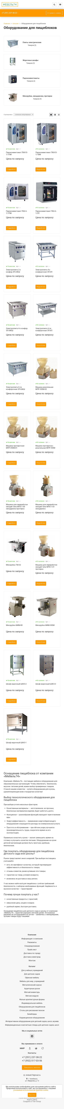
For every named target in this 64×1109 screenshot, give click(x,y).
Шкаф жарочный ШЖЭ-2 (16, 684)
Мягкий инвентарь (32, 992)
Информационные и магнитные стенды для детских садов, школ (32, 1025)
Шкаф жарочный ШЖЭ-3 (45, 684)
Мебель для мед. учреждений (32, 981)
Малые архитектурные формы (32, 999)
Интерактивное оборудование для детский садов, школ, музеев (32, 1021)
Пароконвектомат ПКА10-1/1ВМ (46, 153)
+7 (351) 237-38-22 (9, 13)
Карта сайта (32, 1100)
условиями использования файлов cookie (30, 1090)
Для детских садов (32, 974)
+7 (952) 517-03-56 (32, 1060)
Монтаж (32, 960)
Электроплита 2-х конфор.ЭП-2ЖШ (13, 271)
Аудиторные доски (32, 989)
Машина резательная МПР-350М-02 (44, 388)
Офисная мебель (32, 978)
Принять (32, 1095)
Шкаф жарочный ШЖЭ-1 (16, 743)
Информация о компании (32, 939)
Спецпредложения (32, 946)
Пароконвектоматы (31, 78)
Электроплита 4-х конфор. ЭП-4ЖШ (17, 329)
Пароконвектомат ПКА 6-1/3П (45, 212)
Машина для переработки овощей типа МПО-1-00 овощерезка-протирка (17, 506)
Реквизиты (32, 942)
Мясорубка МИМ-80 (14, 625)
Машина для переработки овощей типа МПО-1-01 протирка (46, 567)
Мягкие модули (32, 996)
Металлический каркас (32, 985)
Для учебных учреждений (32, 970)
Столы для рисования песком (32, 1010)
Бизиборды (32, 1014)
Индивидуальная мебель (32, 1003)
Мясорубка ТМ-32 (13, 565)
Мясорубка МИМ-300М (45, 625)
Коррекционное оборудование (32, 1018)
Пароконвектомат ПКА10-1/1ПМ (17, 153)
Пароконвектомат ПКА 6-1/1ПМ (16, 212)
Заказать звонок (32, 1067)
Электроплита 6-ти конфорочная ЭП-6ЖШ (15, 388)
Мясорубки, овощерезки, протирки (37, 96)
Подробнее (11, 169)
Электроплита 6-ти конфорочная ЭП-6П (43, 329)
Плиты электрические (32, 42)
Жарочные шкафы (30, 60)
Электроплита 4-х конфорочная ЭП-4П (43, 271)
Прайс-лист (32, 950)
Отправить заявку (54, 13)
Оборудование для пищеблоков (32, 1007)
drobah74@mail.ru (33, 1075)
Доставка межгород (32, 957)
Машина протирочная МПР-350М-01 (15, 447)
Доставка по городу (32, 953)
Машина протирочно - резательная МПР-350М (45, 447)
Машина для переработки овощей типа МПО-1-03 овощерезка (46, 506)
